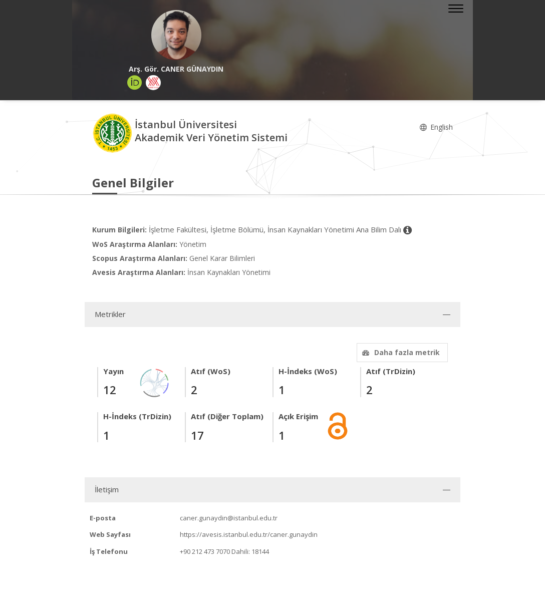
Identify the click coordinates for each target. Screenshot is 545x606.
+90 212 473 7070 (205, 551)
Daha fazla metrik (400, 352)
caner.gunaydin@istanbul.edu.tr (229, 517)
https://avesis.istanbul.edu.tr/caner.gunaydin (249, 534)
